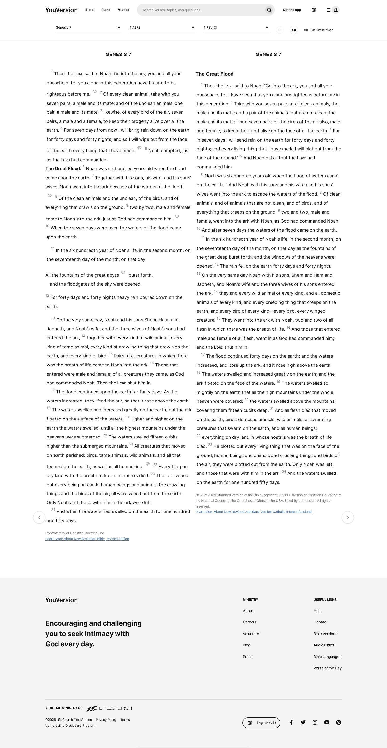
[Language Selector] (314, 10)
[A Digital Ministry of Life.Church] (193, 706)
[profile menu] (332, 10)
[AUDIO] (280, 30)
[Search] (200, 10)
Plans (105, 10)
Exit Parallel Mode (318, 30)
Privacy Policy (106, 720)
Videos (123, 10)
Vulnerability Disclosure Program (70, 725)
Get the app (292, 10)
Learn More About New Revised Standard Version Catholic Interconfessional (253, 512)
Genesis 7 (89, 28)
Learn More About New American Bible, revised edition (87, 539)
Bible (89, 10)
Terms (125, 720)
